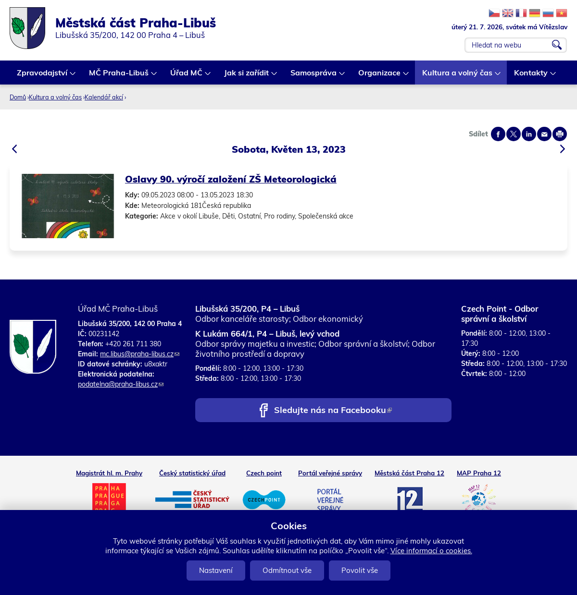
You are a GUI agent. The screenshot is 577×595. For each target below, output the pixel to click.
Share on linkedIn (529, 134)
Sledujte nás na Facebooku (333, 410)
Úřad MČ (187, 76)
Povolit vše (359, 570)
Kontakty (531, 76)
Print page (559, 134)
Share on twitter (513, 134)
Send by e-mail (544, 134)
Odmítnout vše (287, 570)
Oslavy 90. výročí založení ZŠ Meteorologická (231, 179)
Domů (18, 97)
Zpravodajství (42, 76)
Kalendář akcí (104, 97)
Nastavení (216, 570)
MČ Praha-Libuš (119, 76)
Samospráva (314, 76)
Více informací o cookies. (431, 550)
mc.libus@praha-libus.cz (139, 354)
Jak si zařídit (247, 76)
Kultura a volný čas (458, 76)
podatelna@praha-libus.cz (120, 384)
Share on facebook (498, 134)
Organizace (380, 76)
